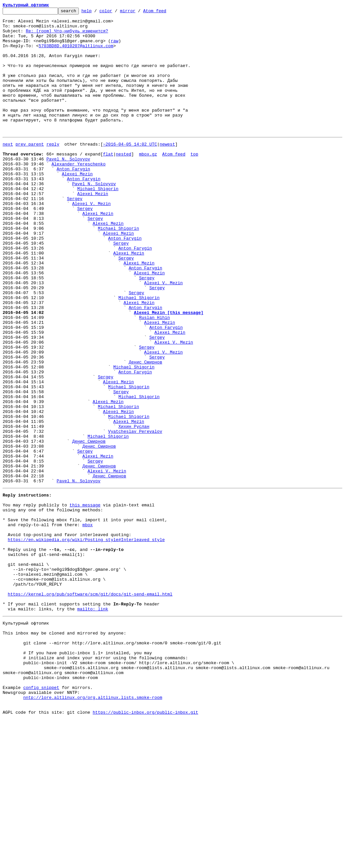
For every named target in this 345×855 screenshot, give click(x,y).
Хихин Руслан (133, 508)
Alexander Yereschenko (78, 193)
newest (167, 170)
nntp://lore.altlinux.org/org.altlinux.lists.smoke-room (92, 830)
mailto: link (92, 726)
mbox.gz (148, 182)
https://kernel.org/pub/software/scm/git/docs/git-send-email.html (90, 708)
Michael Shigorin (97, 223)
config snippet (41, 818)
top (194, 182)
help (97, 13)
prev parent (30, 170)
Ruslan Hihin (154, 378)
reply (53, 170)
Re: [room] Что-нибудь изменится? (67, 36)
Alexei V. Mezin (91, 241)
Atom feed (164, 13)
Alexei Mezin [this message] (169, 372)
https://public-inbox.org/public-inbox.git (145, 848)
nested (123, 182)
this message (85, 601)
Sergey (74, 235)
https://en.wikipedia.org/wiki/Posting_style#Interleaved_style (86, 642)
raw (114, 48)
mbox (87, 625)
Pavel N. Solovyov (68, 187)
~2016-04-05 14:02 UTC (130, 170)
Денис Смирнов (145, 431)
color (116, 13)
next (8, 170)
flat (108, 182)
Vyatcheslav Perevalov (135, 514)
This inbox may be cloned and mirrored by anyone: (64, 753)
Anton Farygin (73, 199)
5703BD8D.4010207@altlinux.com (76, 53)
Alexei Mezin (77, 205)
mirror (138, 13)
